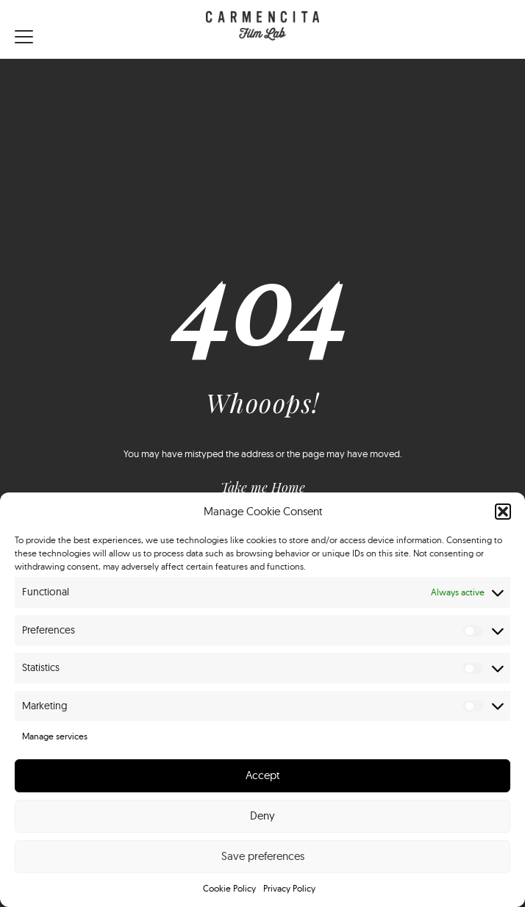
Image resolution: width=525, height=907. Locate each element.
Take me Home (263, 487)
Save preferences (262, 856)
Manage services (55, 736)
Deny (262, 815)
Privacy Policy (289, 888)
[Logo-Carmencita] (262, 29)
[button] (503, 511)
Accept (262, 775)
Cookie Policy (229, 888)
